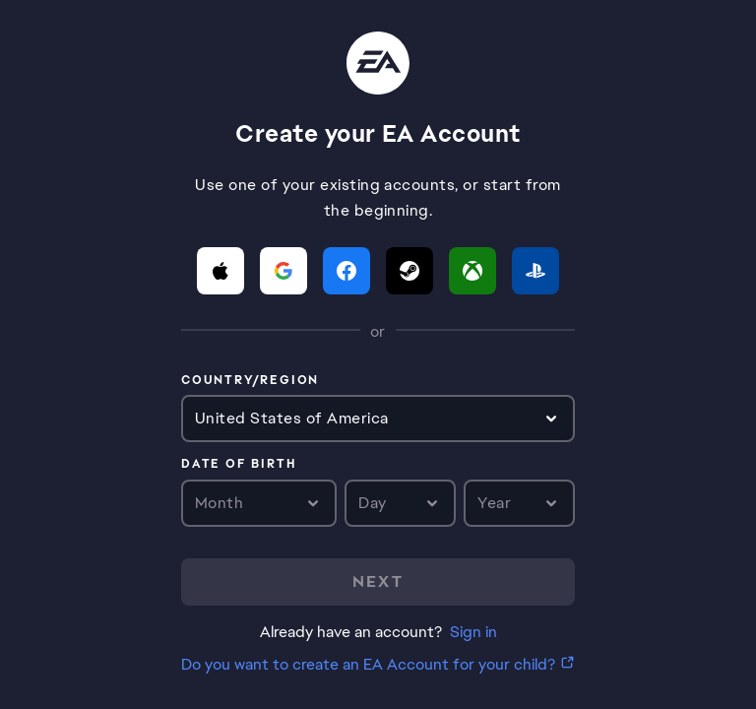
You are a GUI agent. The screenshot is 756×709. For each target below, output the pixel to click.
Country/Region (250, 381)
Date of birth (238, 465)
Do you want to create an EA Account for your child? (368, 664)
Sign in (473, 631)
